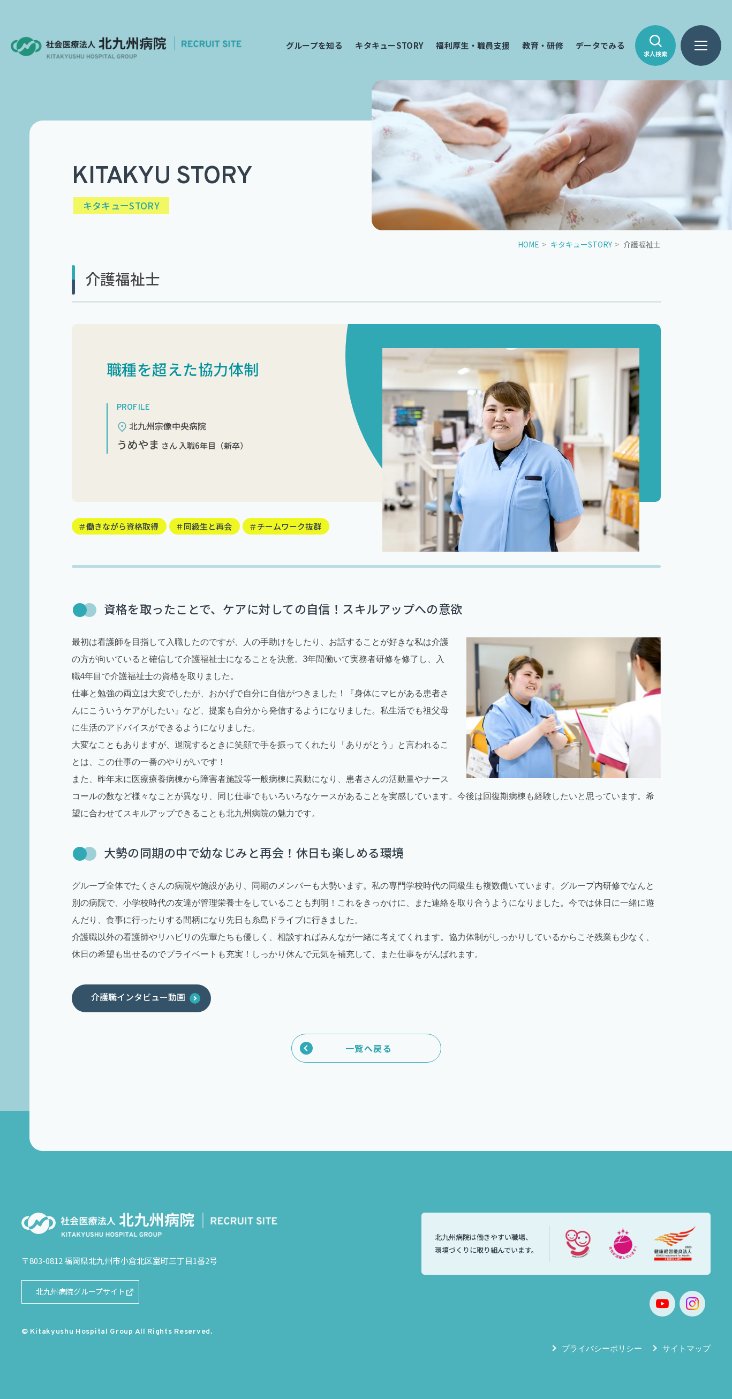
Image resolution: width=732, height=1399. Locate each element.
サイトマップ (686, 1348)
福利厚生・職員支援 (473, 45)
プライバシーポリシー (602, 1348)
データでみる (600, 45)
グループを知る (314, 45)
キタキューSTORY (389, 45)
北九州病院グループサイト (80, 1291)
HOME (528, 244)
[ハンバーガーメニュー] (701, 45)
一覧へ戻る (369, 1048)
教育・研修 (542, 45)
